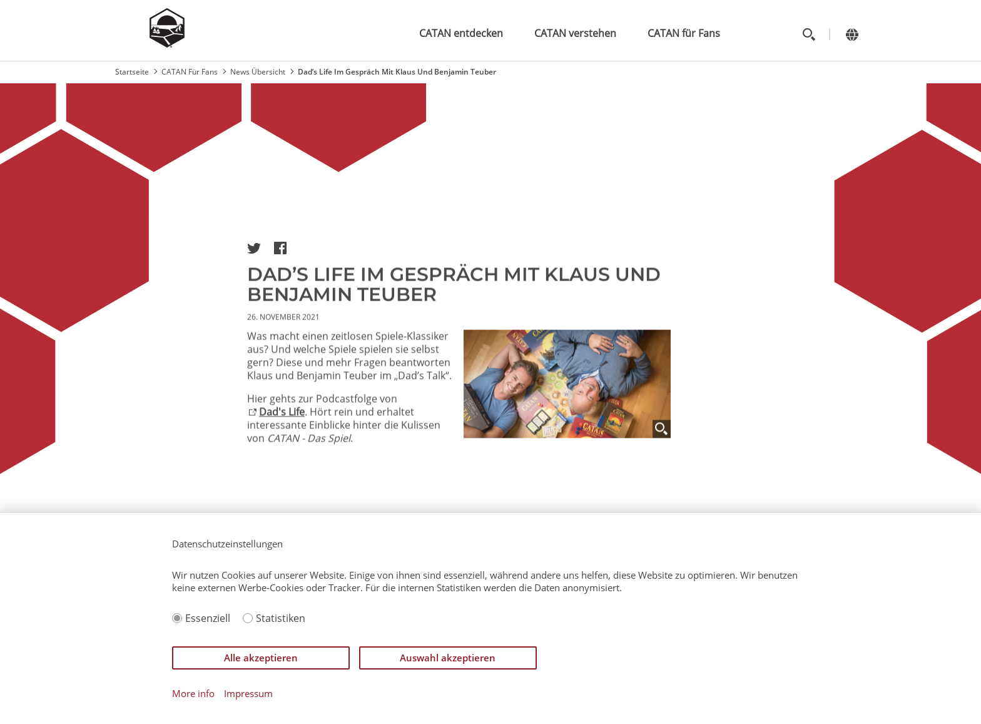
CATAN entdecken (461, 33)
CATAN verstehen (575, 33)
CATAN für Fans (684, 33)
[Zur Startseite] (167, 44)
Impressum (248, 693)
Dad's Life (282, 418)
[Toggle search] (809, 34)
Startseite (132, 71)
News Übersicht (257, 71)
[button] (254, 248)
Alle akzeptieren (261, 657)
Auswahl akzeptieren (448, 657)
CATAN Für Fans (189, 71)
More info (193, 693)
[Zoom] (662, 436)
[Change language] (852, 34)
